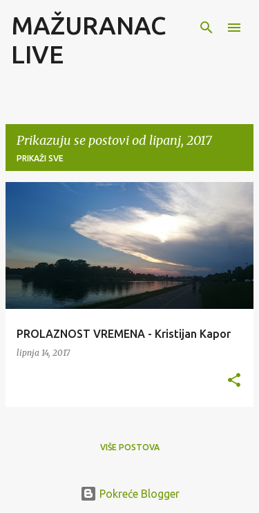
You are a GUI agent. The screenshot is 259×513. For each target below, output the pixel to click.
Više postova (130, 447)
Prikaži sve (40, 158)
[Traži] (206, 27)
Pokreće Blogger (130, 493)
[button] (234, 381)
